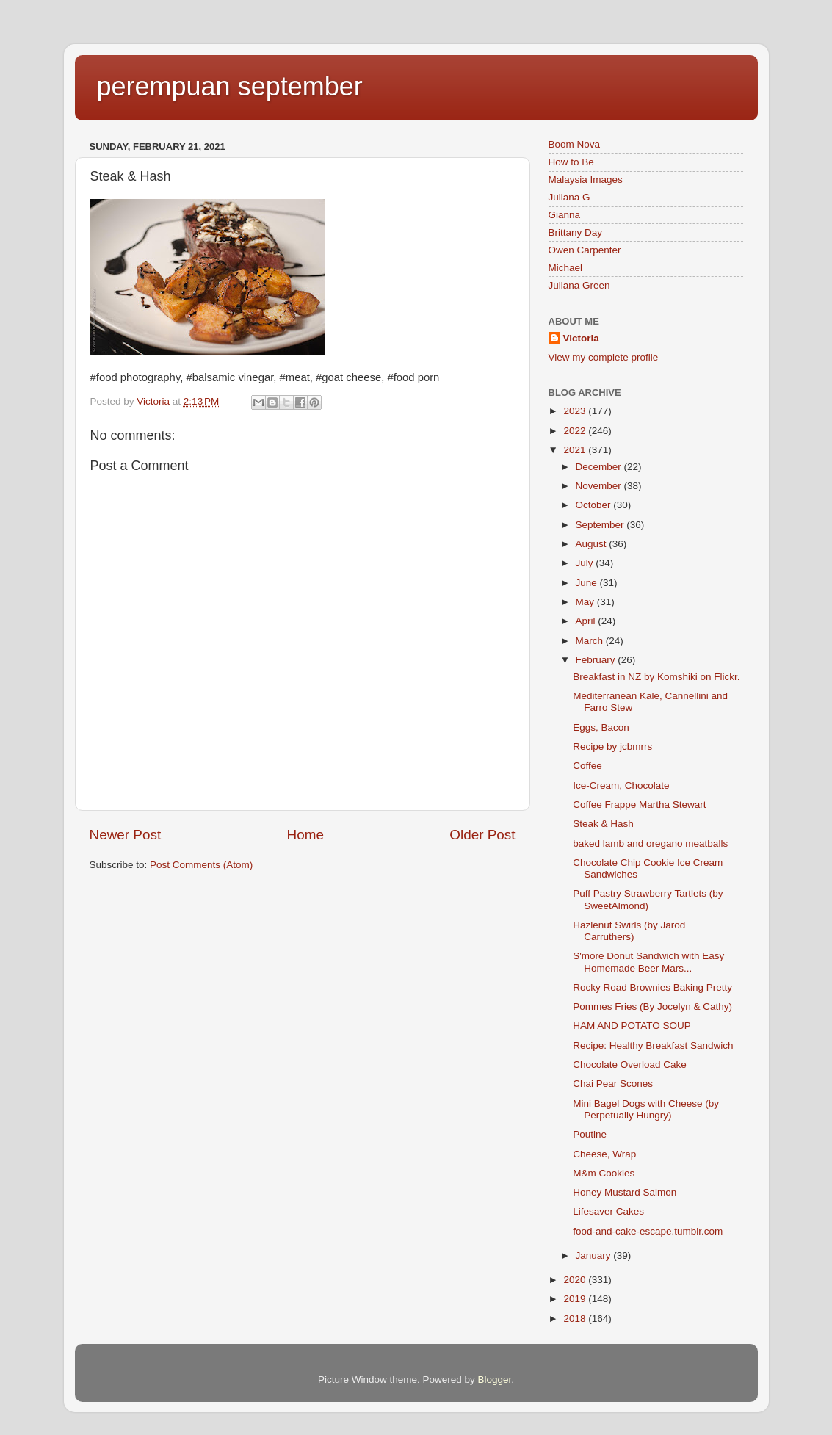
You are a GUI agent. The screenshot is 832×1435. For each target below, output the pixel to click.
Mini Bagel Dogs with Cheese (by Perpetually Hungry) (646, 1109)
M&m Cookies (603, 1173)
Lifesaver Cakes (608, 1211)
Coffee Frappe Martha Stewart (639, 804)
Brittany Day (576, 232)
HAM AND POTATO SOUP (632, 1025)
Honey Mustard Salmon (624, 1192)
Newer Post (126, 834)
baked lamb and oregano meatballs (650, 843)
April (587, 620)
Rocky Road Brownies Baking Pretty (652, 987)
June (588, 582)
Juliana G (569, 197)
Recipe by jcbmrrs (612, 746)
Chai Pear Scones (613, 1083)
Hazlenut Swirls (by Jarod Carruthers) (629, 930)
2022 (575, 430)
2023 (575, 410)
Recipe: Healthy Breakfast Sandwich (653, 1045)
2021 (575, 449)
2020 (575, 1279)
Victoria (581, 338)
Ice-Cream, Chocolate (621, 785)
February (597, 659)
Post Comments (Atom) (201, 864)
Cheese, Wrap (604, 1154)
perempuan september (230, 86)
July (586, 562)
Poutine (590, 1134)
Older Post (482, 834)
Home (305, 834)
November (600, 485)
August (592, 543)
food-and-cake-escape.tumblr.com (648, 1231)
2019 (575, 1298)
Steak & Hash (603, 823)
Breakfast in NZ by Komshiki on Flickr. (656, 676)
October (595, 504)
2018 (575, 1318)
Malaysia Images (586, 179)
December (600, 466)
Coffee (587, 765)
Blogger (495, 1379)
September (601, 524)
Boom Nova (575, 144)
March (591, 640)
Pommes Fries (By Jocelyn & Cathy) (652, 1006)
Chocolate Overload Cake (630, 1064)
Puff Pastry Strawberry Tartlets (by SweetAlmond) (648, 899)
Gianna (565, 214)
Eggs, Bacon (601, 727)
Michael (566, 267)
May (586, 601)
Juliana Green (579, 285)
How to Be (571, 161)
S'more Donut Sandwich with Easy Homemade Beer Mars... (648, 961)
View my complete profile (604, 357)
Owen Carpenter (585, 250)
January (595, 1255)
